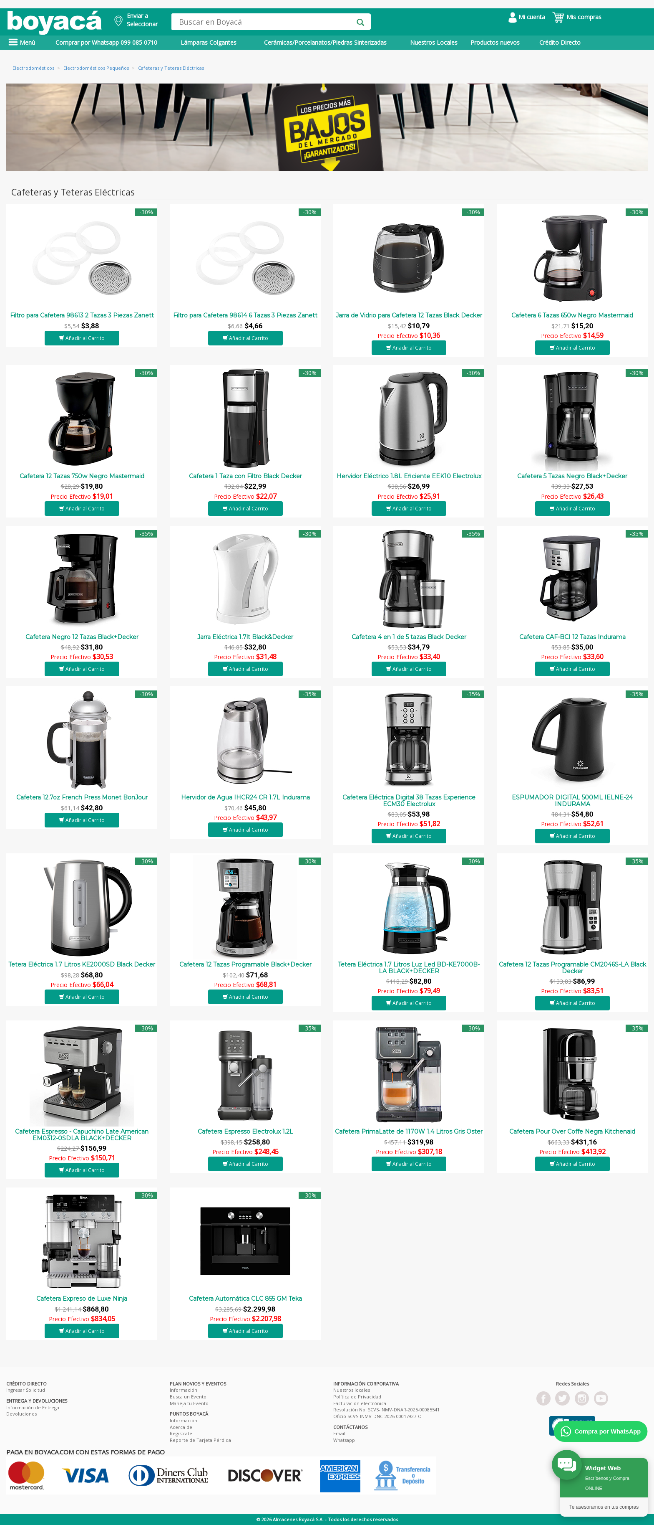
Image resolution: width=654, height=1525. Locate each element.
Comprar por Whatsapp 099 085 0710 (106, 42)
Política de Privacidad (357, 1396)
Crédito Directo (560, 42)
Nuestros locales (351, 1390)
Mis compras (576, 17)
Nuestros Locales (434, 42)
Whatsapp (344, 1440)
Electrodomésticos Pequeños (96, 68)
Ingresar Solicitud (25, 1390)
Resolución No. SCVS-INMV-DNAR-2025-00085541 (386, 1409)
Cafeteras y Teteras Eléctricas (171, 68)
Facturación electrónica (359, 1403)
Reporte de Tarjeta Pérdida (200, 1440)
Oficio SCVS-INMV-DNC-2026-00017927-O (377, 1416)
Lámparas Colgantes (208, 42)
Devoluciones (21, 1414)
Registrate (181, 1433)
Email (339, 1433)
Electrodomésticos (33, 68)
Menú (21, 42)
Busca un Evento (188, 1396)
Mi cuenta (526, 17)
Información (183, 1390)
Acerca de (181, 1427)
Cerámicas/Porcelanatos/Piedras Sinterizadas (325, 42)
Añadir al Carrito (82, 338)
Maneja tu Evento (189, 1403)
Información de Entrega (32, 1407)
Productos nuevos (495, 42)
